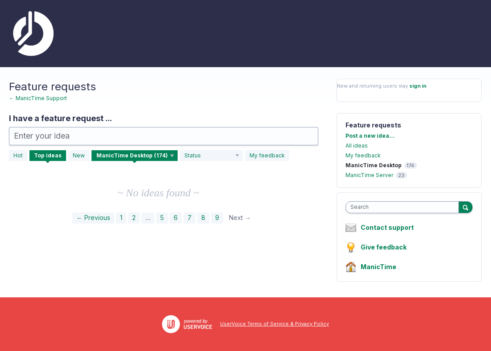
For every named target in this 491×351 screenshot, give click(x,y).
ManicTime (378, 267)
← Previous (93, 217)
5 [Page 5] (162, 217)
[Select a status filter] (212, 155)
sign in (417, 86)
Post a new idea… (370, 135)
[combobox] (404, 207)
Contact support (387, 227)
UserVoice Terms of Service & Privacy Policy (274, 324)
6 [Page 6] (176, 217)
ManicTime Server (369, 175)
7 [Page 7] (189, 217)
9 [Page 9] (217, 217)
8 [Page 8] (203, 217)
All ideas (356, 145)
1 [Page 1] (121, 217)
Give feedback (384, 247)
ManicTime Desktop (373, 165)
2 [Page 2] (134, 217)
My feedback (267, 155)
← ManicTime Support (38, 98)
